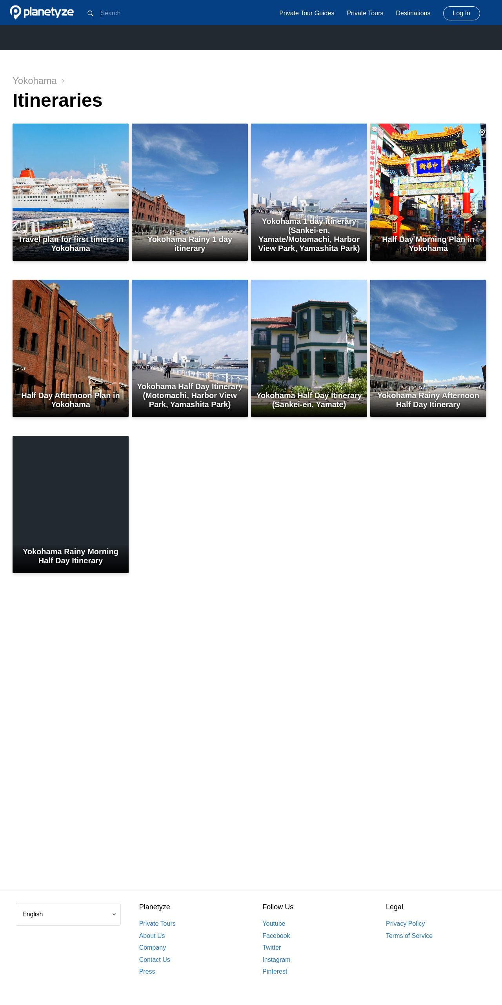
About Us (152, 935)
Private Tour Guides (306, 13)
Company (152, 947)
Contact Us (154, 959)
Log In (461, 13)
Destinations (413, 13)
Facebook (276, 935)
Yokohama (39, 80)
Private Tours (365, 13)
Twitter (271, 947)
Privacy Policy (405, 923)
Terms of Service (409, 935)
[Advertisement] (251, 747)
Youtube (273, 923)
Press (147, 971)
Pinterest (274, 971)
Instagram (276, 959)
